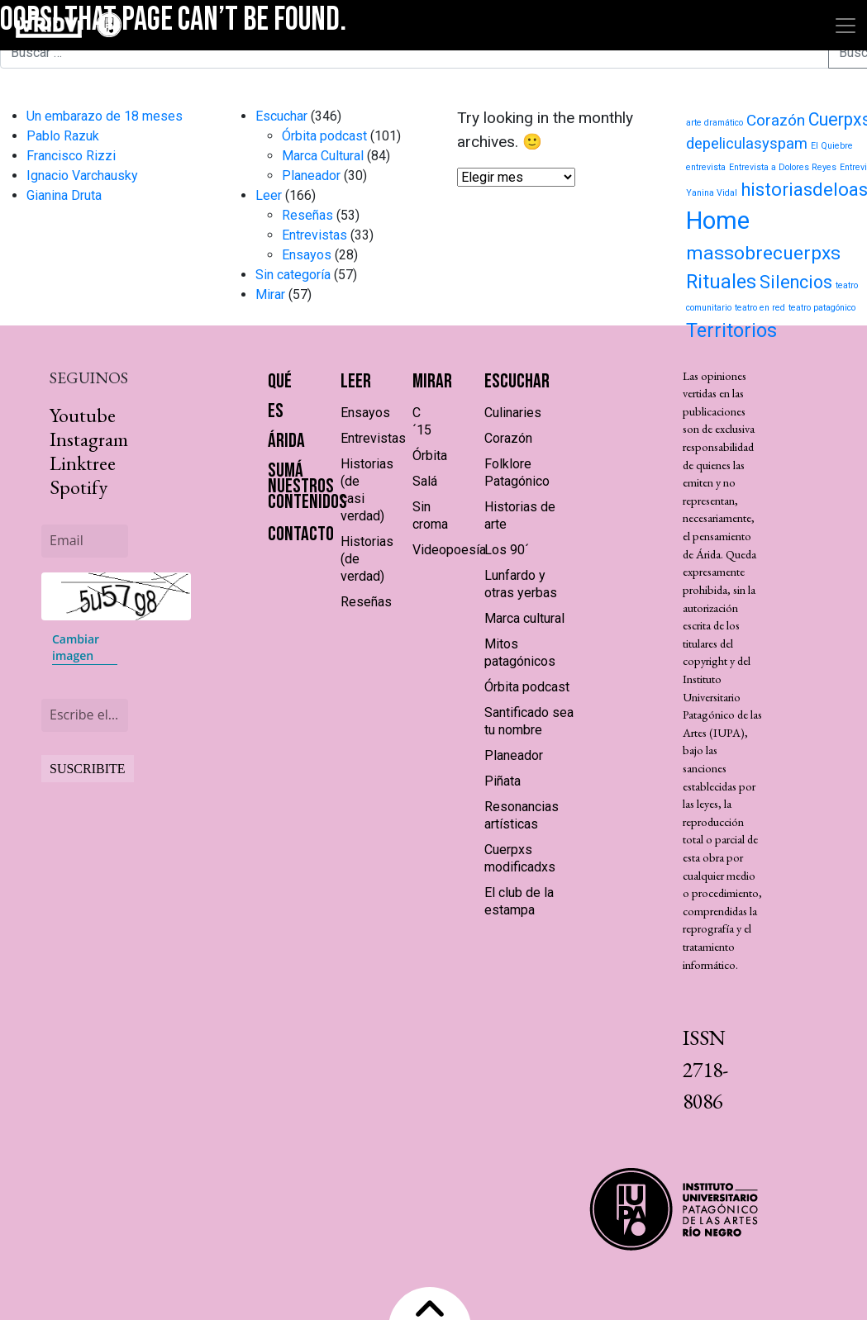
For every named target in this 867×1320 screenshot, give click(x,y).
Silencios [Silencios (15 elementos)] (796, 282)
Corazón (508, 438)
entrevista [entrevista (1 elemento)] (706, 167)
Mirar (270, 294)
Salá (424, 481)
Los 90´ (506, 550)
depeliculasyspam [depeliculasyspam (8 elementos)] (746, 144)
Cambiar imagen (75, 647)
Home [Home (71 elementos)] (718, 221)
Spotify (78, 487)
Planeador (311, 175)
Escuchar (281, 116)
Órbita (429, 455)
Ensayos (306, 255)
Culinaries (512, 412)
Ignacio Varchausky (82, 175)
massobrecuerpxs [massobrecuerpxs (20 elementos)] (763, 253)
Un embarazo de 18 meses (104, 116)
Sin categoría (293, 275)
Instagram (89, 439)
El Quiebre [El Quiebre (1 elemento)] (832, 145)
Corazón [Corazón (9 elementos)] (775, 120)
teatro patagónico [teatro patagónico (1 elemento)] (821, 307)
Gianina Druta (64, 195)
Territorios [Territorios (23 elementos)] (731, 330)
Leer (268, 195)
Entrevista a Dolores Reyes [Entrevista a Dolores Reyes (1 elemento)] (782, 167)
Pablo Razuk (62, 136)
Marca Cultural (323, 156)
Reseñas (307, 215)
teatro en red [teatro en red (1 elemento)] (760, 307)
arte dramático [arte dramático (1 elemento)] (714, 122)
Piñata (502, 781)
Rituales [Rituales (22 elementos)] (721, 281)
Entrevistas (314, 235)
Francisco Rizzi (71, 156)
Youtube (83, 415)
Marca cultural (524, 618)
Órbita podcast (324, 136)
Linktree (83, 463)
